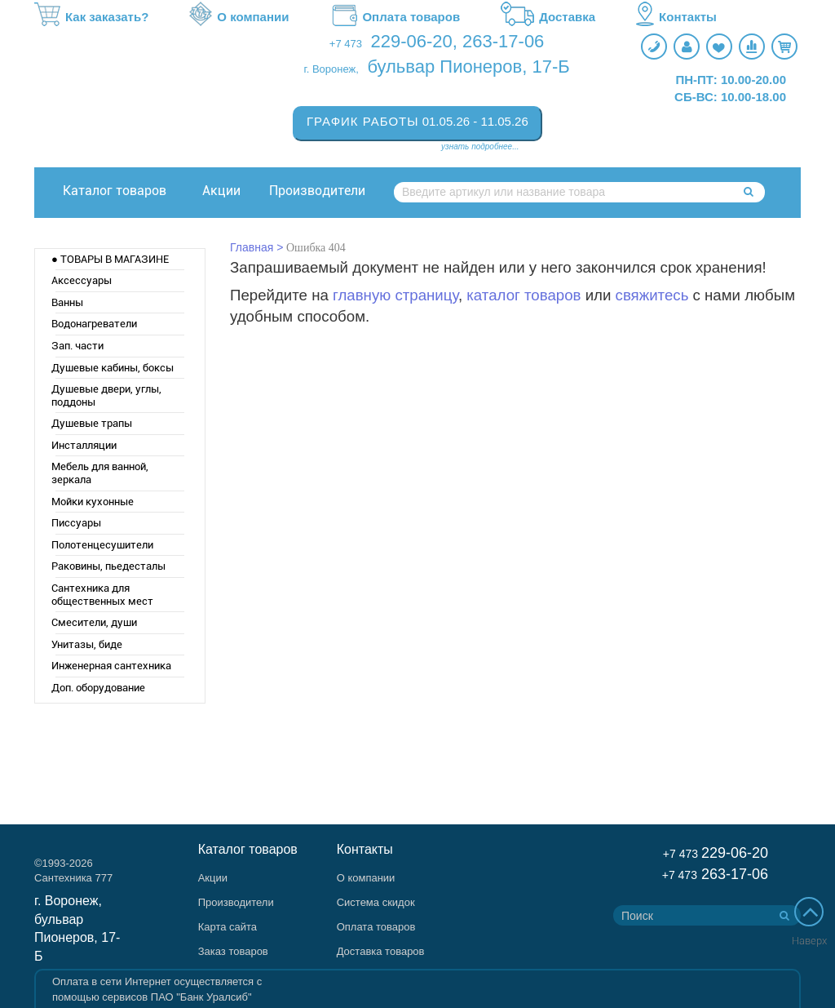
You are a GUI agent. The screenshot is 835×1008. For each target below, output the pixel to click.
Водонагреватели (94, 323)
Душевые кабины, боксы (112, 368)
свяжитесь (652, 295)
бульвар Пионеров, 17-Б (468, 66)
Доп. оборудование (98, 688)
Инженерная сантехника (111, 665)
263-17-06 (503, 41)
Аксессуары (81, 280)
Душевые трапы (91, 423)
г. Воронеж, (331, 69)
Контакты (676, 17)
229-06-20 (412, 41)
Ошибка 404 (316, 248)
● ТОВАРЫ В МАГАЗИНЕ (110, 259)
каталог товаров (523, 295)
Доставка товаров (381, 951)
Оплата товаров (394, 17)
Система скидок (376, 902)
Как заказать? (91, 17)
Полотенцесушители (102, 545)
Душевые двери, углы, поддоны (106, 395)
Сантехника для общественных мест (102, 594)
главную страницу (395, 295)
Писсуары (76, 523)
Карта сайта (227, 927)
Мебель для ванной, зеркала (99, 473)
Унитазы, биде (86, 644)
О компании (239, 17)
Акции (221, 190)
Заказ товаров (233, 951)
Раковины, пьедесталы (108, 566)
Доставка (548, 17)
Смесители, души (94, 622)
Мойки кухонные (92, 501)
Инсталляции (84, 445)
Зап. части (77, 346)
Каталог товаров (114, 190)
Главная (251, 247)
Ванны (67, 302)
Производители (317, 190)
